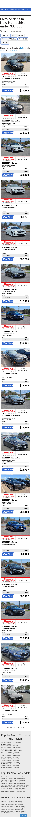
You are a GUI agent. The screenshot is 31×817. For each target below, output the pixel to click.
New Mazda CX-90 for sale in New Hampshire (13, 780)
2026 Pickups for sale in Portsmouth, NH (11, 750)
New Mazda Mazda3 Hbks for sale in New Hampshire (15, 785)
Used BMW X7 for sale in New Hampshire (12, 809)
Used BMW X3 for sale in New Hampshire (12, 801)
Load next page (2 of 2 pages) (15, 727)
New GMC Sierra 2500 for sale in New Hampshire (14, 788)
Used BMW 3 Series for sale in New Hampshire (13, 806)
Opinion (28, 9)
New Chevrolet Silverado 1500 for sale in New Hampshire (13, 790)
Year (14, 35)
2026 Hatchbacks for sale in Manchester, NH (12, 754)
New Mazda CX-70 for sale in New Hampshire (13, 783)
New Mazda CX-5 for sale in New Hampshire (12, 777)
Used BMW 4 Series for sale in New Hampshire (13, 811)
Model (4, 39)
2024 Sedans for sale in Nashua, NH (10, 762)
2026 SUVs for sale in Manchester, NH (11, 747)
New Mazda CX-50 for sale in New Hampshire (13, 778)
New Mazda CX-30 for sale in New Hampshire (13, 781)
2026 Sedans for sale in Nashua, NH (10, 752)
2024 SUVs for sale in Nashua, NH (10, 760)
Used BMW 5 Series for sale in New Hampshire (13, 808)
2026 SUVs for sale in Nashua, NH (10, 745)
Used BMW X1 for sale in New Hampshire (12, 804)
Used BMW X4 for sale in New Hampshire (12, 813)
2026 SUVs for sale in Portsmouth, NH (11, 742)
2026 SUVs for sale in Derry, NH (9, 744)
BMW (21, 35)
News (7, 9)
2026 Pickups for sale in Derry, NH (10, 749)
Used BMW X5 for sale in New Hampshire (12, 803)
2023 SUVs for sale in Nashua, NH (10, 765)
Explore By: (5, 35)
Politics (12, 9)
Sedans (12, 39)
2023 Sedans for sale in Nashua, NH (10, 767)
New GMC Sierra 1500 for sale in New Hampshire (14, 786)
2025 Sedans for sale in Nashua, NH (10, 759)
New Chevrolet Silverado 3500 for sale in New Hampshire (13, 791)
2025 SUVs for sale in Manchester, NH (11, 755)
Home (2, 9)
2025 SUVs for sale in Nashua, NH (10, 757)
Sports (23, 9)
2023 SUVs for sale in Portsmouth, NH (11, 764)
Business (17, 9)
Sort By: (5, 43)
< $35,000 (23, 39)
